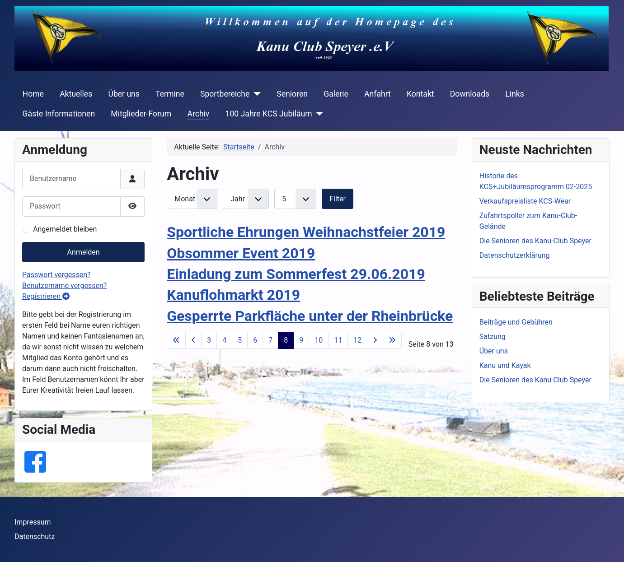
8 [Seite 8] (286, 340)
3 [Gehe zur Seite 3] (209, 340)
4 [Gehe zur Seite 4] (224, 340)
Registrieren (46, 296)
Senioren (292, 93)
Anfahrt (377, 93)
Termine (169, 93)
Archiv (198, 113)
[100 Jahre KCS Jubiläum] (318, 114)
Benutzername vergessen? (64, 285)
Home (33, 93)
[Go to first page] (176, 340)
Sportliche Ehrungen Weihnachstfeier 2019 (306, 232)
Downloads (469, 93)
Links (514, 93)
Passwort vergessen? (56, 274)
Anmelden (83, 252)
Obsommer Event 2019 (241, 253)
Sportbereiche (224, 93)
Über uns (123, 93)
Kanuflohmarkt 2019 (233, 294)
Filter (337, 199)
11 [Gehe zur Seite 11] (338, 340)
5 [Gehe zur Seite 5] (240, 340)
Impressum (32, 522)
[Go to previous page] (193, 340)
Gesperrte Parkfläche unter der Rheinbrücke (310, 316)
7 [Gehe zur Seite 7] (270, 340)
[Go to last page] (392, 340)
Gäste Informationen (59, 113)
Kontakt (420, 93)
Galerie (336, 93)
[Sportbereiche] (255, 94)
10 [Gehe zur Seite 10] (318, 340)
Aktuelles (76, 93)
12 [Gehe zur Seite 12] (357, 340)
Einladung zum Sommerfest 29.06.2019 (296, 274)
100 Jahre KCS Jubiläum (268, 113)
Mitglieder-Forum (141, 113)
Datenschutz (34, 536)
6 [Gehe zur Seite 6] (255, 340)
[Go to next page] (375, 340)
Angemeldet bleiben (65, 229)
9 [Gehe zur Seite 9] (301, 340)
